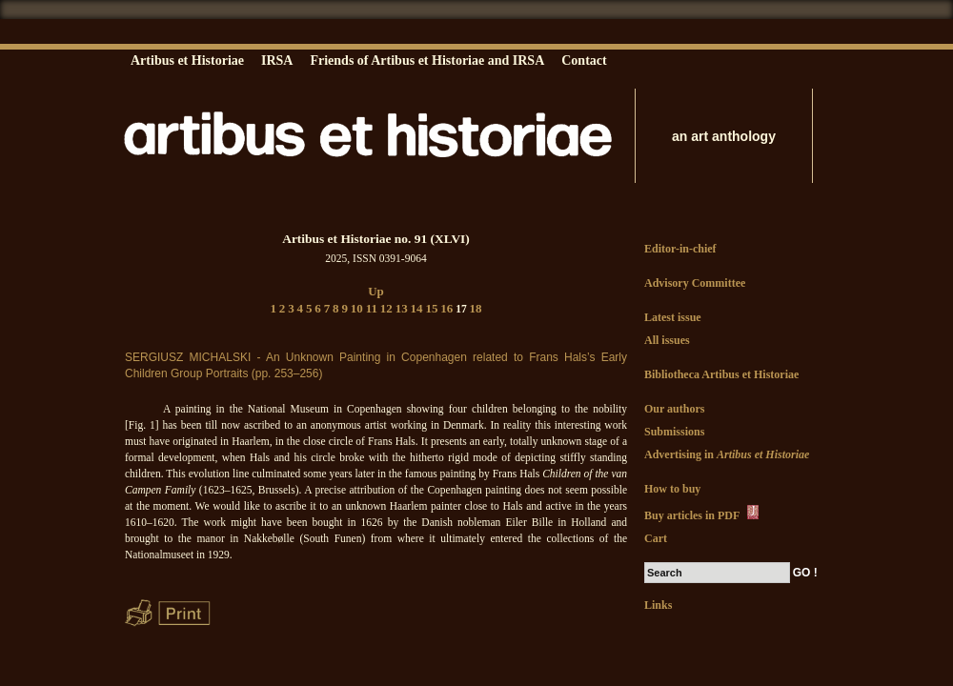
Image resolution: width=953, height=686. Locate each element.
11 (371, 308)
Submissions (674, 431)
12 (386, 308)
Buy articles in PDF (702, 513)
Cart (655, 538)
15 (431, 308)
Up (376, 291)
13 (401, 308)
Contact (583, 60)
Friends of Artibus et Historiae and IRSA (427, 60)
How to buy (672, 488)
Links (658, 605)
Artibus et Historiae (187, 60)
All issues (667, 340)
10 (357, 308)
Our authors (674, 408)
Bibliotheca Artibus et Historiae (721, 374)
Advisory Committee (694, 283)
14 (417, 308)
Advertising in (726, 454)
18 (476, 308)
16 (446, 308)
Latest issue (672, 317)
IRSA (277, 60)
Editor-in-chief (680, 248)
